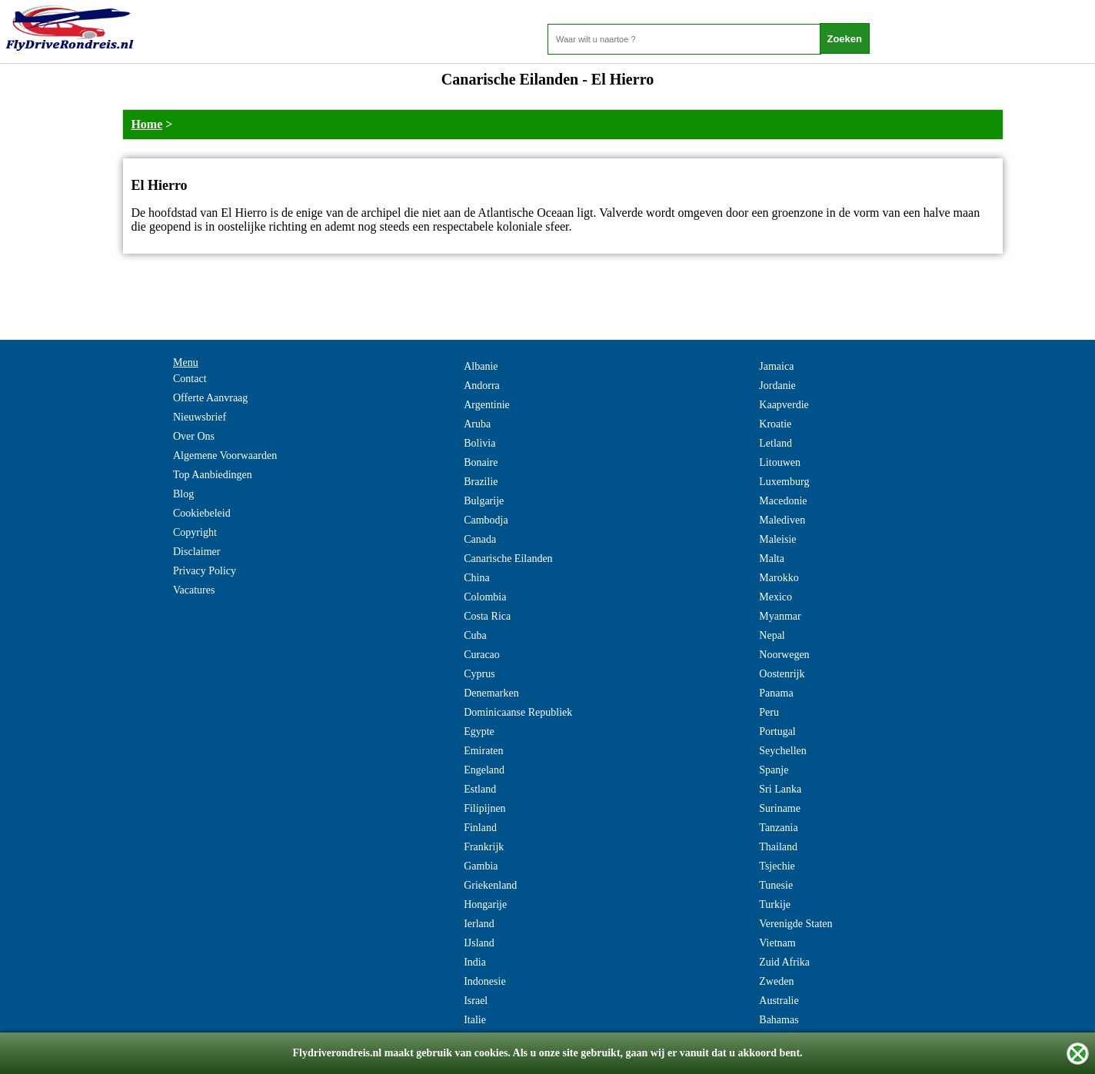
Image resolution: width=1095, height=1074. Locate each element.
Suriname (779, 808)
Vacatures (194, 590)
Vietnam (777, 943)
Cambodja (486, 520)
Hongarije (485, 904)
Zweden (776, 981)
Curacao (482, 654)
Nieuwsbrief (199, 417)
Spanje (773, 770)
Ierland (479, 923)
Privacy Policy (204, 571)
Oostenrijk (781, 674)
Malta (771, 558)
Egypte (479, 731)
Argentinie (487, 405)
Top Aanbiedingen (212, 474)
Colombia (485, 597)
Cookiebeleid (202, 513)
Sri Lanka (780, 789)
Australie (778, 1000)
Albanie (481, 366)
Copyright (195, 532)
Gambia (481, 866)
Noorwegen (784, 654)
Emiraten (483, 750)
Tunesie (776, 885)
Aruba (477, 424)
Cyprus (479, 674)
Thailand (778, 847)
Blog (183, 494)
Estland (480, 789)
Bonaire (481, 462)
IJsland (479, 943)
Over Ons (194, 436)
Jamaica (776, 366)
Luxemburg (784, 481)
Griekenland (490, 885)
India (475, 962)
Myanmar (779, 616)
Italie (475, 1020)
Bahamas (778, 1020)
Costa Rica (487, 616)
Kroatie (775, 424)
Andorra (482, 385)
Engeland (484, 770)
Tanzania (778, 827)
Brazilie (481, 481)
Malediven (782, 520)
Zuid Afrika (784, 962)
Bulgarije (484, 501)
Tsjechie (776, 866)
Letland (775, 443)
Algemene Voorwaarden (225, 455)
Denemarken (491, 693)
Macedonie (783, 501)
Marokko (778, 578)
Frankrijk (484, 847)
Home (146, 124)
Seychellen (782, 750)
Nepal (771, 635)
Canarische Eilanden (508, 558)
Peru (769, 712)
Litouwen (779, 462)
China (476, 578)
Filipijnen (484, 808)
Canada (480, 539)
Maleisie (777, 539)
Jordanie (777, 385)
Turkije (774, 904)
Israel (476, 1000)
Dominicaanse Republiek (518, 712)
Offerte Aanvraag (210, 398)
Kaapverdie (784, 405)
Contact (190, 378)
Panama (776, 693)
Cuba (475, 635)
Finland (480, 827)
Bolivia (479, 443)
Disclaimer (196, 551)
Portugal (777, 731)
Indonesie (484, 981)
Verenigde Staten (795, 923)
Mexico (775, 597)
